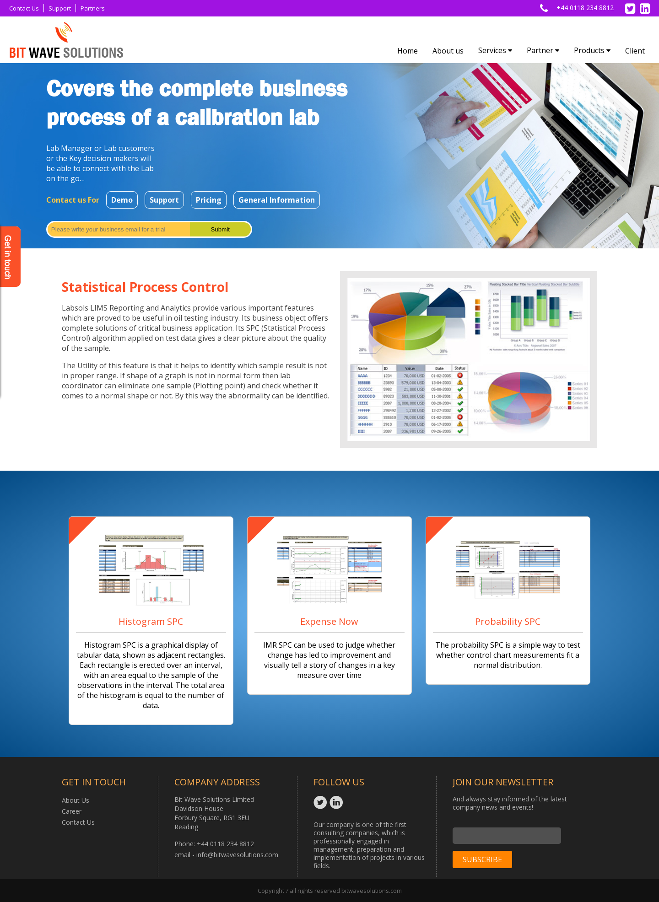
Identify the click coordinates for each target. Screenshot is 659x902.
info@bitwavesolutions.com (237, 854)
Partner (543, 50)
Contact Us (24, 8)
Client (635, 51)
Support (60, 8)
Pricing (208, 200)
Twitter (321, 802)
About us (448, 51)
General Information (276, 200)
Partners (93, 8)
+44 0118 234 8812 (585, 7)
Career (71, 811)
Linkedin (338, 802)
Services (495, 50)
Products (592, 50)
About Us (75, 800)
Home (407, 51)
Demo (122, 200)
